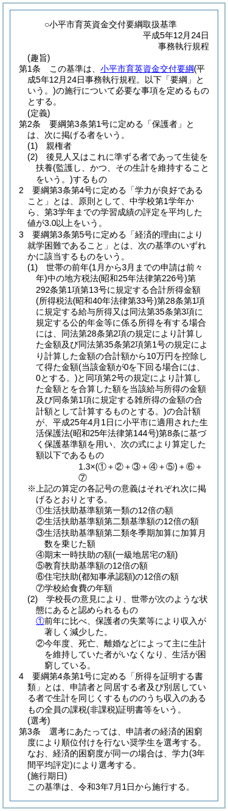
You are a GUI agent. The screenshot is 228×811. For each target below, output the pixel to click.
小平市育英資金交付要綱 (147, 69)
